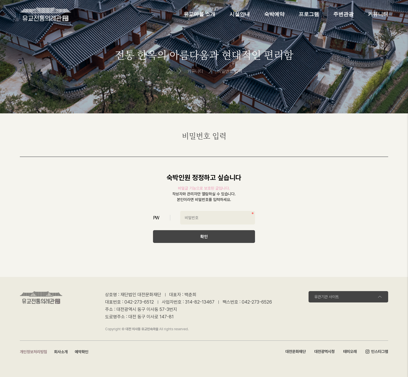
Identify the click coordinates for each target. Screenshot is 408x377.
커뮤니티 (378, 14)
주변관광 (343, 14)
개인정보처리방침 (33, 352)
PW (156, 218)
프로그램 (309, 14)
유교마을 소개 (200, 14)
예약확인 (81, 352)
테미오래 (350, 351)
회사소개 (61, 352)
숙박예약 (274, 14)
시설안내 (240, 14)
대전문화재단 (295, 351)
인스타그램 (376, 352)
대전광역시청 (324, 351)
